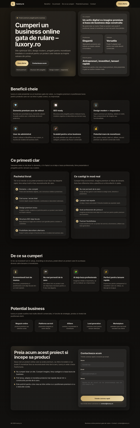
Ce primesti (56, 4)
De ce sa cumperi (68, 4)
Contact (93, 4)
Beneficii (47, 4)
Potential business (82, 4)
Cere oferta (122, 4)
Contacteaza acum (39, 63)
